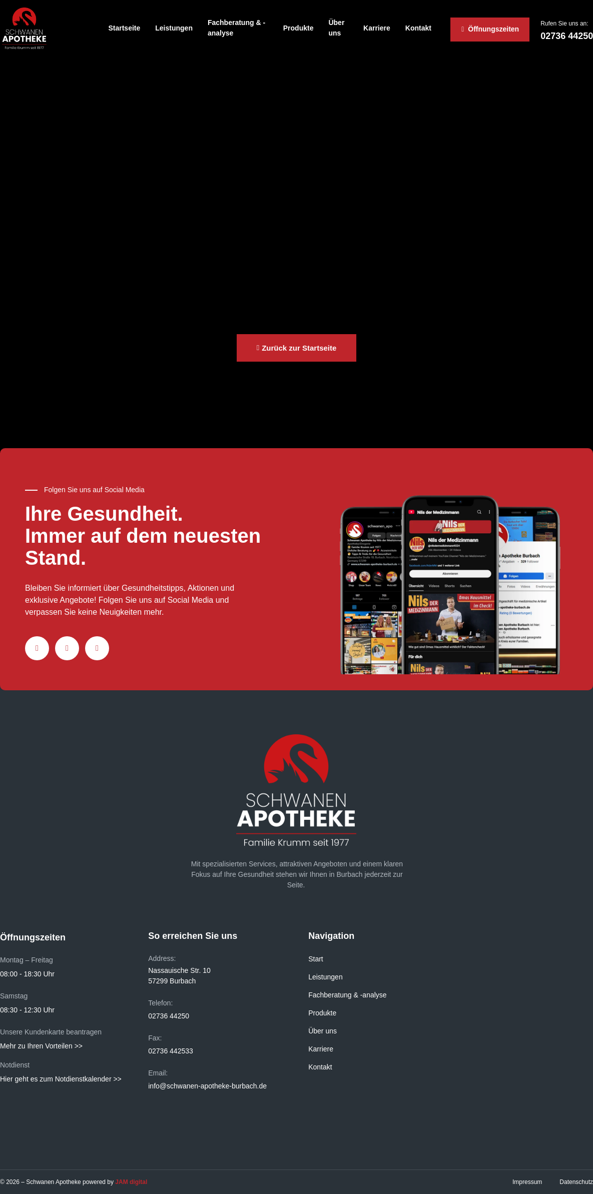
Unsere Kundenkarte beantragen (51, 1032)
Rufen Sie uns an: (564, 23)
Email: (158, 1073)
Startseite (124, 28)
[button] (297, 348)
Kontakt (418, 28)
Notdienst (15, 1065)
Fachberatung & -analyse (236, 28)
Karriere (376, 28)
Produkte (298, 28)
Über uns (336, 28)
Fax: (155, 1038)
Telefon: (160, 1003)
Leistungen (174, 28)
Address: (162, 958)
